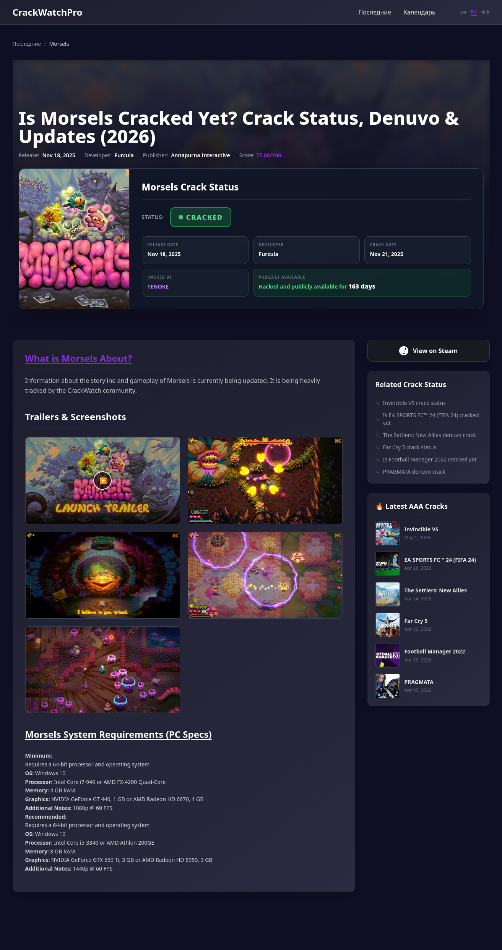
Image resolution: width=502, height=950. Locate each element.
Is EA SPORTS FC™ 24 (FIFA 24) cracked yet (427, 418)
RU (474, 12)
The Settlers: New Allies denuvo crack (425, 435)
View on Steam (428, 350)
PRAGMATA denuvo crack (410, 472)
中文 (485, 12)
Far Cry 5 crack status (406, 447)
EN (463, 12)
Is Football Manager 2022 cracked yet (426, 459)
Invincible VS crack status (410, 403)
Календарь (419, 12)
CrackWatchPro (48, 12)
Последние (375, 12)
